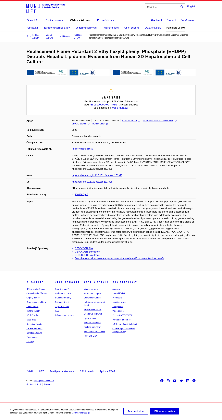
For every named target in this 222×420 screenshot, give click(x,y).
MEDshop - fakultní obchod (124, 324)
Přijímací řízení (62, 302)
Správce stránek (33, 384)
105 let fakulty (32, 306)
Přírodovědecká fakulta (82, 149)
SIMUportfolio (87, 371)
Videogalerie (118, 311)
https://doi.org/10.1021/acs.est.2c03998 (92, 182)
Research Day (90, 336)
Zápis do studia (62, 306)
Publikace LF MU (175, 28)
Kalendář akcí (118, 293)
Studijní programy (63, 298)
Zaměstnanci (188, 20)
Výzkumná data (153, 28)
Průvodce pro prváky (64, 315)
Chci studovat (67, 282)
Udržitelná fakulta (34, 333)
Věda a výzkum (96, 282)
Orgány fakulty (32, 298)
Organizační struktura (36, 302)
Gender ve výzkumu (93, 314)
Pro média (117, 298)
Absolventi (156, 20)
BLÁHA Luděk (100, 124)
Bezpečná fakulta (34, 324)
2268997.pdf (81, 194)
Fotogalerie (117, 306)
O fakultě (34, 282)
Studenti (171, 20)
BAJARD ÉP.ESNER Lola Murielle (159, 121)
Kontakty (30, 341)
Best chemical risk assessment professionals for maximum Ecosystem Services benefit (119, 258)
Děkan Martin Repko (35, 289)
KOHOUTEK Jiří (131, 121)
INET (41, 371)
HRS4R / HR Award (92, 309)
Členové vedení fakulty (36, 293)
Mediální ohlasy (119, 302)
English (191, 6)
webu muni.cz (120, 107)
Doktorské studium (92, 298)
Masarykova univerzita (44, 380)
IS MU (29, 371)
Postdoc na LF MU (92, 327)
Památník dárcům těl (121, 320)
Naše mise (31, 320)
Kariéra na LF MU (34, 328)
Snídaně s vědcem (92, 322)
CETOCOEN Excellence (87, 251)
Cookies (47, 384)
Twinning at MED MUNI (94, 331)
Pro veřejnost (124, 282)
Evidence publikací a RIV (57, 28)
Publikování (32, 28)
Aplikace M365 (107, 371)
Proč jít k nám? (62, 289)
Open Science (131, 28)
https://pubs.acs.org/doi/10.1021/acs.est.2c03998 (97, 175)
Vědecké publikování (86, 28)
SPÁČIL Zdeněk (80, 124)
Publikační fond (111, 28)
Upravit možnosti (81, 414)
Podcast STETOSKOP (122, 315)
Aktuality (116, 289)
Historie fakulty (33, 311)
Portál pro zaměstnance (62, 371)
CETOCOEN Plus (84, 248)
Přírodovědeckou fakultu (103, 104)
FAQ (57, 311)
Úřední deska (32, 315)
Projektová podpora (92, 293)
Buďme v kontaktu (63, 293)
